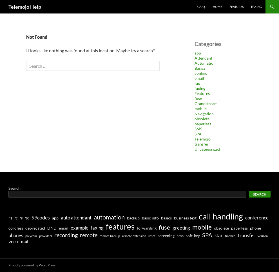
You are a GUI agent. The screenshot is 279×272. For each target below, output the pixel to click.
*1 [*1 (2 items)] (10, 218)
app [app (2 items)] (55, 218)
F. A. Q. (201, 6)
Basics (200, 68)
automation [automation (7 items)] (109, 217)
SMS (198, 128)
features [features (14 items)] (120, 226)
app (198, 53)
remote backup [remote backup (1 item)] (110, 236)
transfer (202, 144)
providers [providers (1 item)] (45, 236)
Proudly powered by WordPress (31, 265)
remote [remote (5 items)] (88, 235)
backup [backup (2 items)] (133, 218)
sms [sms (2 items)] (180, 235)
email (199, 78)
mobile (201, 108)
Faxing (256, 6)
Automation (205, 63)
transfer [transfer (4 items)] (246, 235)
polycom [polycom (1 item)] (31, 236)
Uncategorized (207, 149)
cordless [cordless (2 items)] (15, 228)
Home (217, 6)
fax (197, 83)
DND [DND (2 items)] (52, 228)
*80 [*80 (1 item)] (27, 218)
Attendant (203, 58)
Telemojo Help (24, 7)
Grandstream (206, 103)
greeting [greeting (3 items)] (181, 228)
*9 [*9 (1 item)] (21, 218)
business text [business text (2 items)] (185, 218)
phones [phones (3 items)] (15, 235)
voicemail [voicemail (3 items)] (18, 241)
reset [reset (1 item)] (151, 236)
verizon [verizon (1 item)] (263, 236)
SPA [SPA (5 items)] (207, 235)
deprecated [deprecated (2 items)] (35, 228)
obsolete (202, 118)
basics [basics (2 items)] (166, 218)
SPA (198, 134)
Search (14, 188)
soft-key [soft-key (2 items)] (193, 235)
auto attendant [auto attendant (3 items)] (76, 218)
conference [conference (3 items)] (257, 218)
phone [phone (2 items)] (255, 228)
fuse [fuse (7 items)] (164, 227)
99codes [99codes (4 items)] (41, 217)
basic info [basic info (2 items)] (150, 218)
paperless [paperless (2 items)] (239, 228)
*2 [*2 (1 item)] (16, 218)
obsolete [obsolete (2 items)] (221, 228)
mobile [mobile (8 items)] (202, 227)
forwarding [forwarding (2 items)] (147, 228)
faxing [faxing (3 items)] (97, 228)
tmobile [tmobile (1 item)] (230, 236)
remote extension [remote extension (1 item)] (134, 236)
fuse (198, 98)
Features (236, 6)
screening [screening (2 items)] (166, 235)
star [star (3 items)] (219, 235)
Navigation (204, 113)
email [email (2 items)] (63, 228)
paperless (203, 123)
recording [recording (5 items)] (66, 235)
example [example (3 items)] (79, 228)
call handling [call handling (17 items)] (221, 216)
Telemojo (203, 139)
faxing (200, 88)
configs (201, 73)
